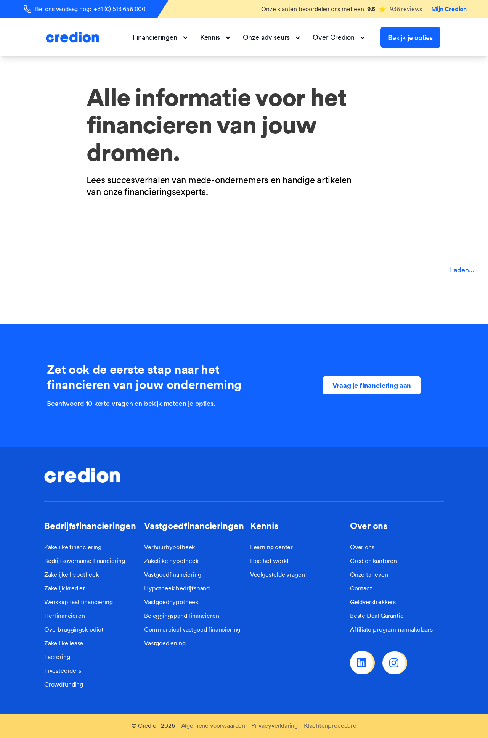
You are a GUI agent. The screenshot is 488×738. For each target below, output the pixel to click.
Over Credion (339, 37)
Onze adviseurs (271, 37)
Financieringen (160, 37)
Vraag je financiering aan (371, 385)
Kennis (215, 37)
